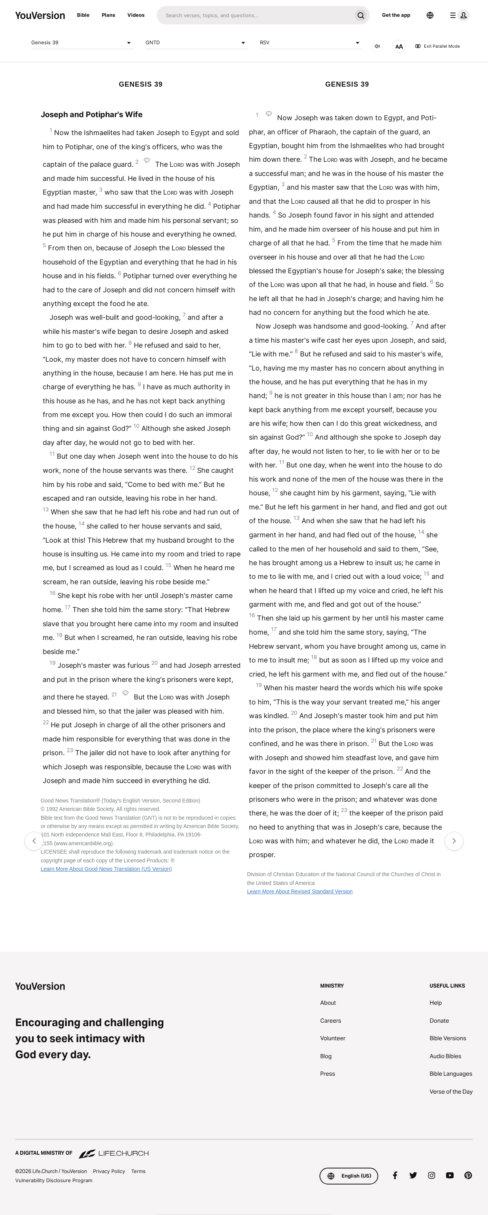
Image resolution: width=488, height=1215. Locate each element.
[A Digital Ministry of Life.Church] (244, 1149)
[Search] (254, 15)
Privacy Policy (109, 1171)
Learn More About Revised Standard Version (300, 891)
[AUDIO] (377, 46)
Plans (108, 15)
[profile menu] (458, 15)
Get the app (396, 15)
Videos (135, 15)
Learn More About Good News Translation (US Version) (106, 869)
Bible (83, 15)
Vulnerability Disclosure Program (53, 1180)
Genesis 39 (82, 42)
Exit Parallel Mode (437, 46)
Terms (138, 1171)
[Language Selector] (430, 15)
